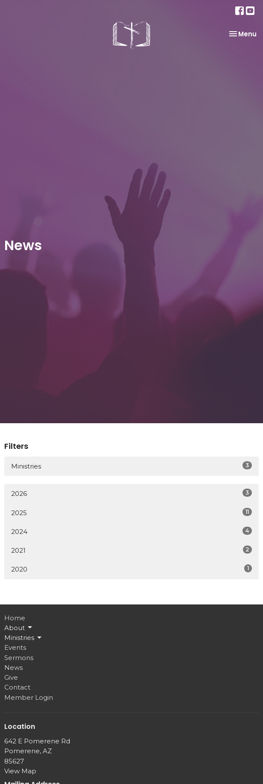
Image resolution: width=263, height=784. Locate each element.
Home (14, 618)
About (18, 627)
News (13, 667)
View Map (20, 771)
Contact (17, 687)
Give (11, 677)
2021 (131, 549)
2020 (131, 568)
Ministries (131, 465)
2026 (131, 493)
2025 (131, 512)
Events (15, 647)
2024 (131, 531)
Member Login (28, 697)
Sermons (18, 658)
